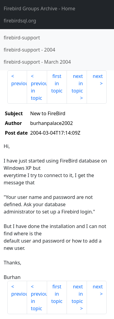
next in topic (77, 83)
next (98, 76)
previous (19, 83)
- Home (39, 8)
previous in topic (39, 90)
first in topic (56, 83)
